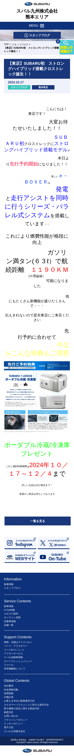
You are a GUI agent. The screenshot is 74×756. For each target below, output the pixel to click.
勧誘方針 (8, 712)
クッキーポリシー (13, 723)
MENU (37, 26)
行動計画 (8, 697)
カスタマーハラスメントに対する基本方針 (26, 704)
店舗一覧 (8, 625)
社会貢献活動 (11, 689)
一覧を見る (37, 521)
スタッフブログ (20, 44)
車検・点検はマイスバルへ (18, 642)
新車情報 (8, 606)
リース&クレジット (14, 649)
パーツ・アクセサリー (16, 646)
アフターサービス (13, 653)
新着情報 (8, 584)
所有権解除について (14, 668)
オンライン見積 (12, 617)
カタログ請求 (11, 613)
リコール (8, 665)
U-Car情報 (9, 610)
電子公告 (8, 727)
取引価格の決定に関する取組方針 (21, 708)
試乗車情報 (10, 621)
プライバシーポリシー (16, 720)
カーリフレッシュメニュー (18, 661)
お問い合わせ (11, 716)
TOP (6, 44)
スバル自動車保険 (13, 657)
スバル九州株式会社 (14, 731)
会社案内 (8, 685)
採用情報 (8, 693)
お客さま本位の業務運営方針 (19, 700)
